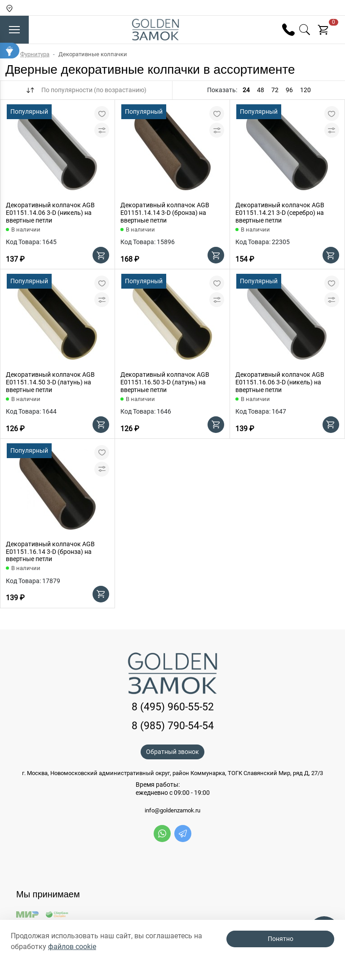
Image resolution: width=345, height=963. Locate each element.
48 (260, 90)
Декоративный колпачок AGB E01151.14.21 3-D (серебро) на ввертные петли (279, 212)
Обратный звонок (172, 751)
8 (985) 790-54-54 (173, 726)
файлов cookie (72, 946)
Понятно (280, 938)
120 (305, 90)
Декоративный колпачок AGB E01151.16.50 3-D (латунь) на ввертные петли (164, 382)
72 (275, 90)
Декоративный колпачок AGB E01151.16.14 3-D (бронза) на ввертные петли (50, 551)
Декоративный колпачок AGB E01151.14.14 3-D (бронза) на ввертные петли (164, 212)
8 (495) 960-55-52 (173, 707)
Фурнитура (34, 54)
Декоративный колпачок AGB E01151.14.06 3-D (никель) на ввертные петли (50, 212)
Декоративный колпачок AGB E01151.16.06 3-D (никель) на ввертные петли (279, 382)
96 (289, 90)
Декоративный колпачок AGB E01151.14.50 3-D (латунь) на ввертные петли (50, 382)
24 (246, 90)
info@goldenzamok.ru (172, 810)
